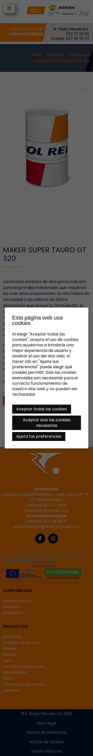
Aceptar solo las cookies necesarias (46, 422)
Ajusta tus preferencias (38, 436)
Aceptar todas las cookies (41, 409)
